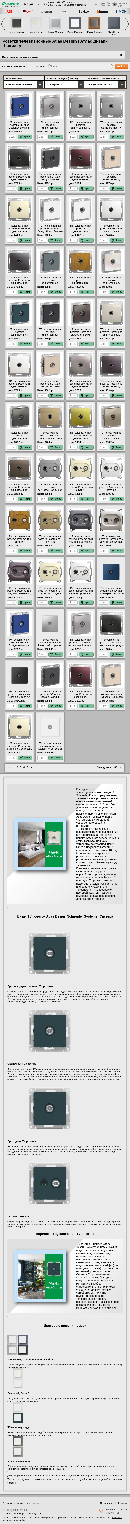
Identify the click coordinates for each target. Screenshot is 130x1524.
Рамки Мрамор (75, 32)
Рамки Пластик (16, 32)
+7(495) (34, 4)
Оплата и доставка (76, 5)
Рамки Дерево (94, 32)
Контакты (71, 2)
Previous (3, 24)
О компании (106, 1503)
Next (127, 24)
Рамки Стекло (36, 32)
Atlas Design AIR (114, 33)
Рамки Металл (55, 32)
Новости (122, 1503)
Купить (25, 136)
